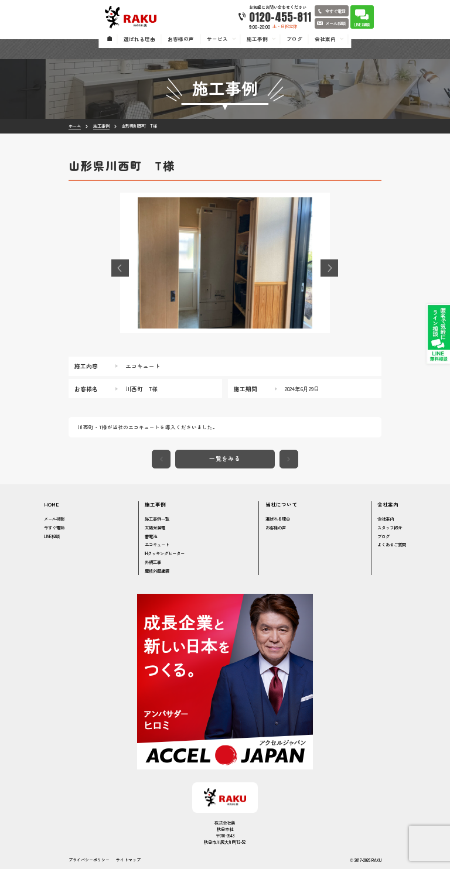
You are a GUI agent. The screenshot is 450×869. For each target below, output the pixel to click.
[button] (120, 268)
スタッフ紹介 (389, 527)
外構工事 (153, 562)
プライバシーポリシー (89, 860)
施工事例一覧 (157, 518)
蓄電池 (151, 536)
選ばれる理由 (277, 518)
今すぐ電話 (54, 527)
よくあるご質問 (391, 544)
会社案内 (385, 518)
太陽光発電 (155, 527)
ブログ (383, 536)
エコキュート (157, 544)
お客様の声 (275, 527)
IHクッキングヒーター (165, 553)
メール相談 (54, 518)
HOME (51, 504)
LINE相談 (52, 536)
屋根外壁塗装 (157, 570)
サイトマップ (128, 860)
